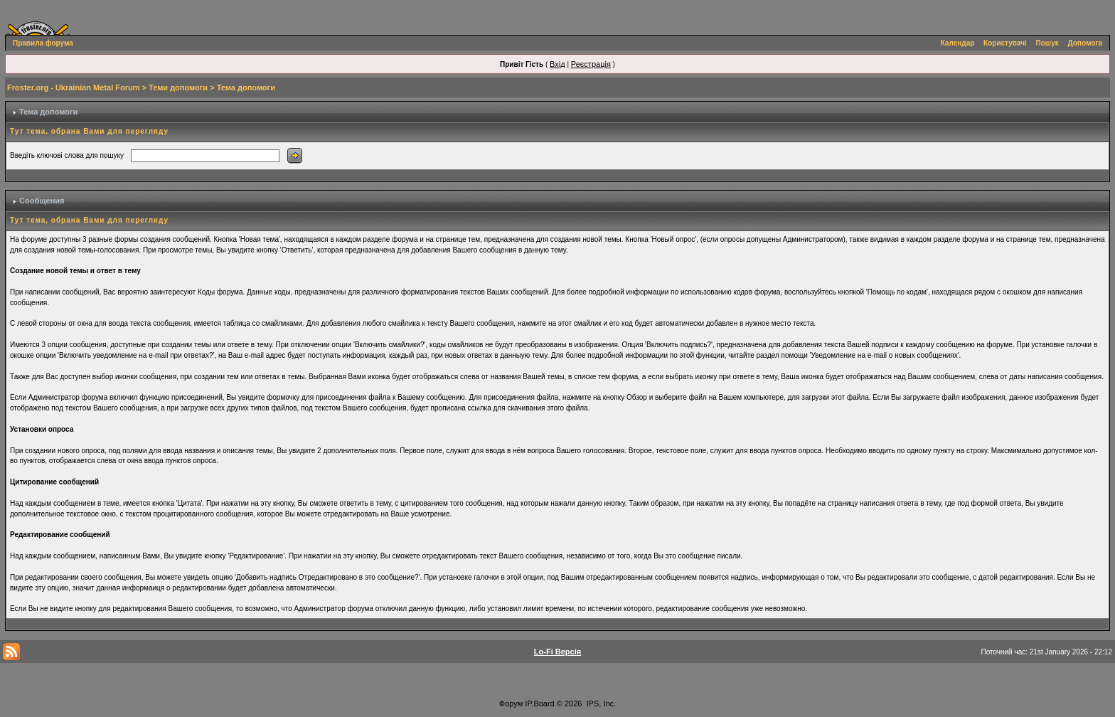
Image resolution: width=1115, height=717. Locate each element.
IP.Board (539, 703)
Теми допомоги (178, 87)
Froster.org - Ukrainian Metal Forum (73, 87)
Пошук (1047, 43)
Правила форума (43, 43)
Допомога (1085, 43)
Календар (958, 43)
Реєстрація (591, 64)
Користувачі (1005, 43)
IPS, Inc (600, 703)
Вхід (557, 64)
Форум (511, 703)
